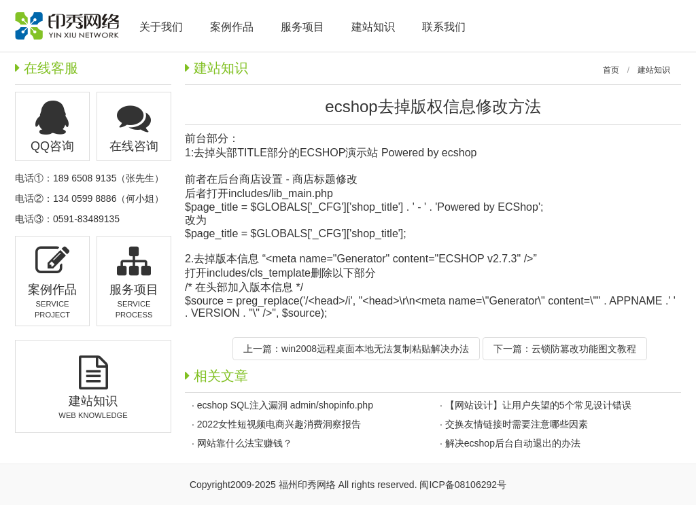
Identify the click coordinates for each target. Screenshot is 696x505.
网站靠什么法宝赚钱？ (244, 443)
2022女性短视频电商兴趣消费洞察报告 (279, 424)
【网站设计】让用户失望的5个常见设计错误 (538, 405)
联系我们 (444, 27)
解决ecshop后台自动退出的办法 (512, 443)
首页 (611, 70)
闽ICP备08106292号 (462, 484)
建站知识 (654, 70)
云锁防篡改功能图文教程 (584, 348)
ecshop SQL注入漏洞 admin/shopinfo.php (285, 405)
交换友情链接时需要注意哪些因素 (516, 424)
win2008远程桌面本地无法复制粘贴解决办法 (375, 348)
